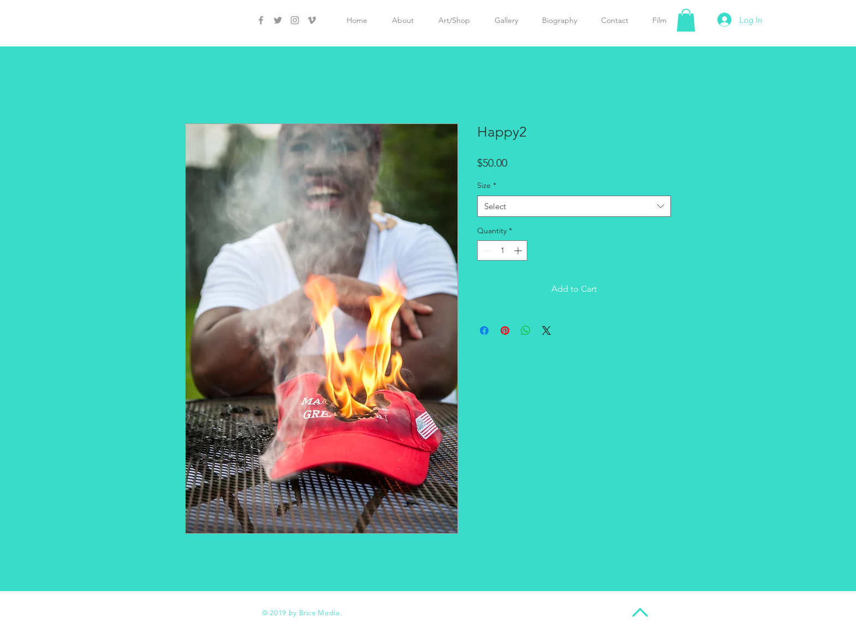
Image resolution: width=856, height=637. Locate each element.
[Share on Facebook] (484, 330)
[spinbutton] (502, 250)
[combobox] (574, 206)
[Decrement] (485, 250)
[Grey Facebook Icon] (260, 20)
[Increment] (519, 250)
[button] (686, 20)
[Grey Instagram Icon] (294, 20)
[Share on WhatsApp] (525, 330)
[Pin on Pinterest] (505, 330)
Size (486, 185)
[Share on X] (546, 330)
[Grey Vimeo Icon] (311, 20)
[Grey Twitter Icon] (277, 20)
